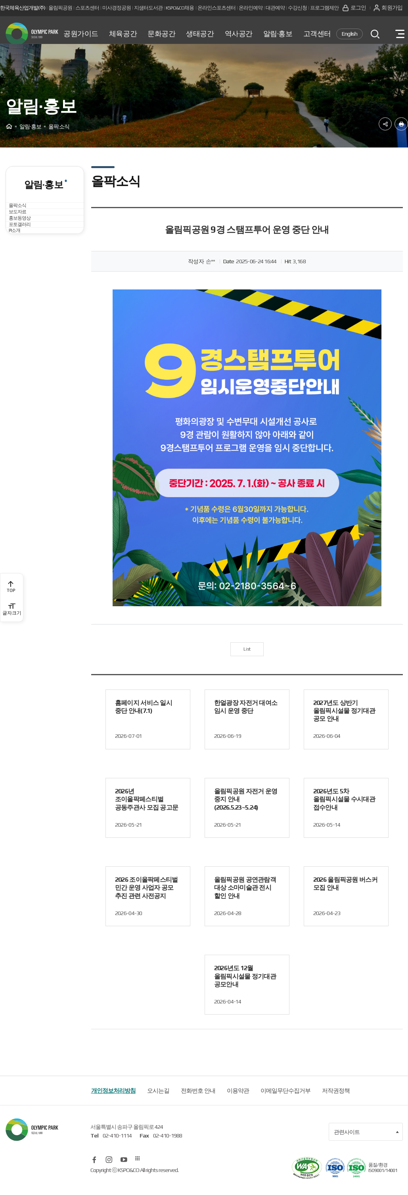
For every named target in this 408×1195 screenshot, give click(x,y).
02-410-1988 (167, 1147)
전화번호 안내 (198, 1102)
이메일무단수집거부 (285, 1102)
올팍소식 (24, 221)
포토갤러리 (27, 285)
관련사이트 (366, 1143)
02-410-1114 (117, 1147)
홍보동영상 (27, 264)
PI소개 (21, 307)
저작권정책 (336, 1102)
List (246, 659)
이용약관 (238, 1102)
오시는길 (158, 1102)
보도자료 (24, 242)
